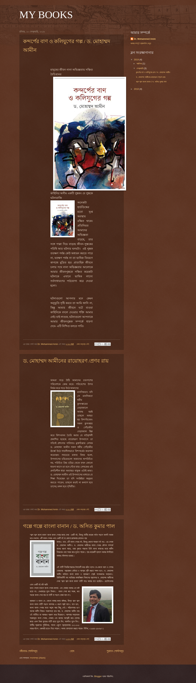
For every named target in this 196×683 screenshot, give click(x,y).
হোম (72, 651)
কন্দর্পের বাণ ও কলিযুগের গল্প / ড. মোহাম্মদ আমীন (153, 72)
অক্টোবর (140, 63)
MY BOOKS (46, 14)
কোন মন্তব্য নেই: (83, 344)
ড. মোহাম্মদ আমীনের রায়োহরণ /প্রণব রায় (66, 361)
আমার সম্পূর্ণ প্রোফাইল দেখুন (141, 43)
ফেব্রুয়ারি (140, 68)
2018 (136, 89)
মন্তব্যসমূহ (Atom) (37, 658)
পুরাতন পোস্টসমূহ (115, 651)
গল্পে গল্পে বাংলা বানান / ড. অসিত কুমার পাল (69, 526)
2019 (136, 59)
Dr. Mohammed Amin (145, 39)
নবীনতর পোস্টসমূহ (28, 651)
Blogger (98, 676)
